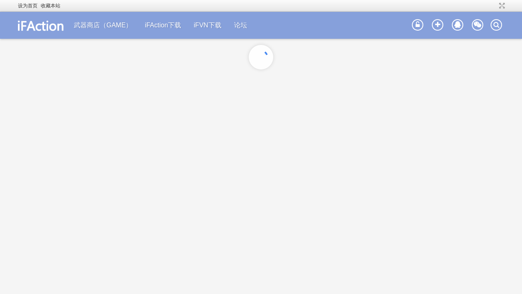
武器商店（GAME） (103, 25)
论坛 (240, 25)
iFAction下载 (163, 25)
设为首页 (28, 6)
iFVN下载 (207, 25)
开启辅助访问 (494, 5)
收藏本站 (50, 6)
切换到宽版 (501, 5)
